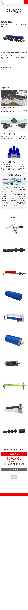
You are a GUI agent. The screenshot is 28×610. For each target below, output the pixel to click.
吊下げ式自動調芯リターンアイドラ (13, 360)
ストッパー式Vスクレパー (10, 246)
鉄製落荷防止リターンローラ (11, 504)
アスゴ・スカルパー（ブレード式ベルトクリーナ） (13, 304)
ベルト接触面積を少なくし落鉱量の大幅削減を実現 (14, 278)
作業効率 (16, 483)
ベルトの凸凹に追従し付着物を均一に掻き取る (13, 451)
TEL (15, 530)
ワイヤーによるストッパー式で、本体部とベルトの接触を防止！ (14, 249)
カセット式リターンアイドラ (11, 475)
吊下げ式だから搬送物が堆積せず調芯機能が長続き (14, 364)
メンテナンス (6, 582)
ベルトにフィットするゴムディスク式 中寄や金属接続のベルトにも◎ (14, 421)
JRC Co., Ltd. (14, 608)
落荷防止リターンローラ (10, 274)
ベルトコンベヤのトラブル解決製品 (7, 6)
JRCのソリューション (9, 5)
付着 (6, 20)
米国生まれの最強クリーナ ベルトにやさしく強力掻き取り (14, 308)
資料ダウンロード (7, 586)
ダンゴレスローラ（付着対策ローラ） (14, 334)
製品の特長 (18, 71)
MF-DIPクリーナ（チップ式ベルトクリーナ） (14, 447)
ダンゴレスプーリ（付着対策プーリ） (14, 389)
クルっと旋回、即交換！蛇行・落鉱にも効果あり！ (13, 479)
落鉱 (3, 20)
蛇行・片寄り (6, 368)
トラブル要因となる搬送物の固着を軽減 (12, 391)
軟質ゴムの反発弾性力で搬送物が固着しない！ (13, 336)
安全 (8, 509)
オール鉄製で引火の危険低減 (9, 506)
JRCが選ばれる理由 (7, 565)
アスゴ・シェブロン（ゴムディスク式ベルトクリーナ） (13, 417)
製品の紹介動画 (6, 71)
